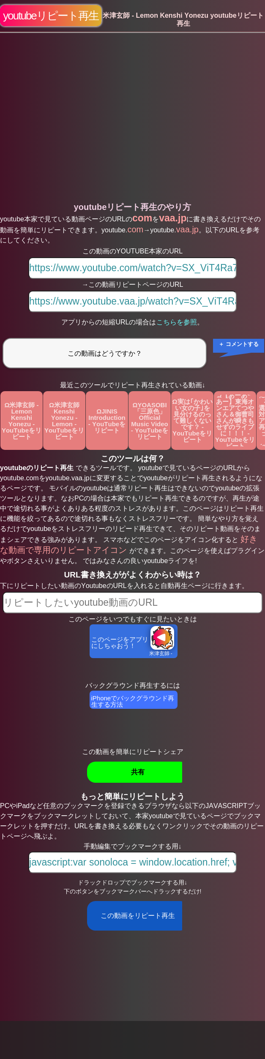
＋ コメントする (239, 344)
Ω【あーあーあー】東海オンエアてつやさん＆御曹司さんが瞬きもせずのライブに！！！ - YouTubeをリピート (235, 420)
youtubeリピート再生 (50, 15)
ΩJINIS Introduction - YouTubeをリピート (107, 421)
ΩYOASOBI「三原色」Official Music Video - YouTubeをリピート (149, 420)
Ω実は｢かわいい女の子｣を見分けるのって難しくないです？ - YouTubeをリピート (192, 420)
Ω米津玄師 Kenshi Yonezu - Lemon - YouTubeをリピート (64, 420)
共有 (138, 772)
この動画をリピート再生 (138, 915)
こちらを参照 (176, 322)
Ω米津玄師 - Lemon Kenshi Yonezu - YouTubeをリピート (21, 420)
